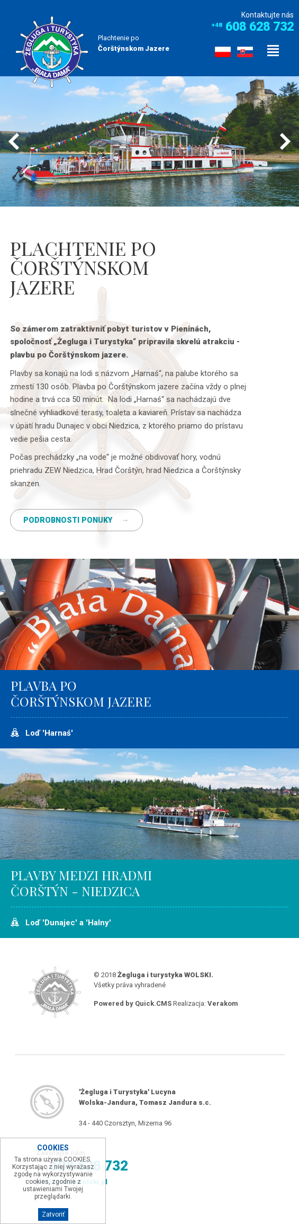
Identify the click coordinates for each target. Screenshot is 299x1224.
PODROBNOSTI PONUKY (68, 520)
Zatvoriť (53, 1214)
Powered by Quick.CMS (132, 1003)
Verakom (222, 1003)
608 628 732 (259, 26)
